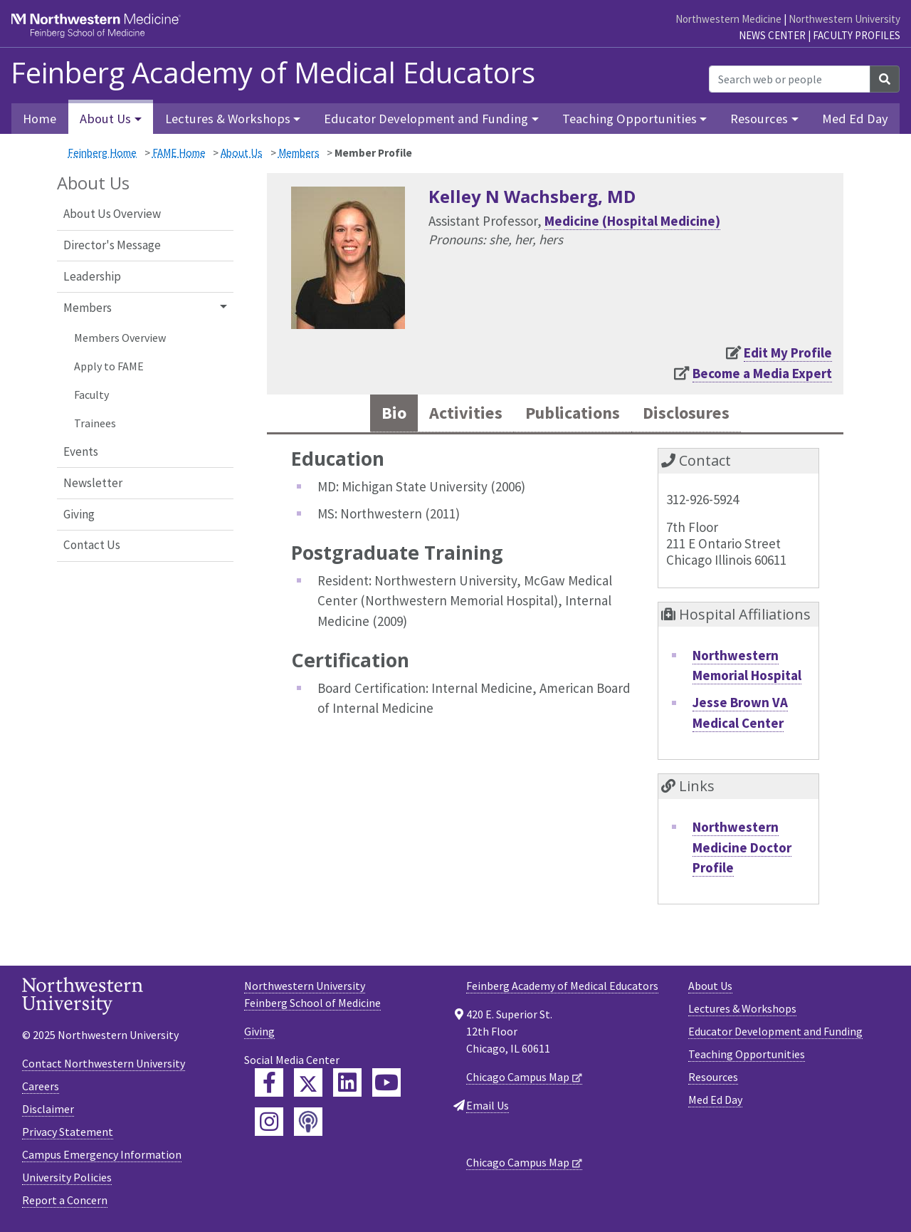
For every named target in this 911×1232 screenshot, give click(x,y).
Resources (713, 1077)
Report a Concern (64, 1201)
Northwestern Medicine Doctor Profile (742, 848)
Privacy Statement (67, 1132)
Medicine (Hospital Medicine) (632, 220)
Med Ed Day (855, 118)
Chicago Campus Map (517, 1077)
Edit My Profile (788, 352)
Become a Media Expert (762, 373)
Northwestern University (844, 19)
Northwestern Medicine (728, 19)
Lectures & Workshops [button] (227, 118)
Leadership (92, 276)
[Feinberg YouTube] (386, 1083)
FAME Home (179, 153)
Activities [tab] (461, 413)
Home (39, 118)
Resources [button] (759, 118)
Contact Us (91, 545)
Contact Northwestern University (103, 1064)
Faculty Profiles (856, 35)
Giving (79, 514)
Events (80, 451)
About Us (242, 153)
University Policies (67, 1178)
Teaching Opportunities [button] (629, 118)
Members (299, 153)
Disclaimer (48, 1109)
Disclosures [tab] (689, 413)
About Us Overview (112, 213)
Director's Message (112, 245)
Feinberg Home (102, 153)
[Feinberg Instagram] (269, 1122)
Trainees (95, 423)
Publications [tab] (571, 413)
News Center (772, 35)
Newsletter (92, 483)
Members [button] (87, 307)
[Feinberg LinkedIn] (347, 1083)
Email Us (487, 1106)
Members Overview (120, 337)
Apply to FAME (109, 366)
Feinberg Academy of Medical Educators (273, 72)
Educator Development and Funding (775, 1032)
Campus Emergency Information (101, 1155)
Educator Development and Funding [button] (426, 118)
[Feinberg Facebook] (269, 1083)
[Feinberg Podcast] (308, 1122)
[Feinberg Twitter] (308, 1083)
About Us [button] (105, 118)
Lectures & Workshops (742, 1009)
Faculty (91, 394)
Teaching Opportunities (746, 1055)
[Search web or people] (789, 79)
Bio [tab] (388, 413)
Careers (40, 1087)
